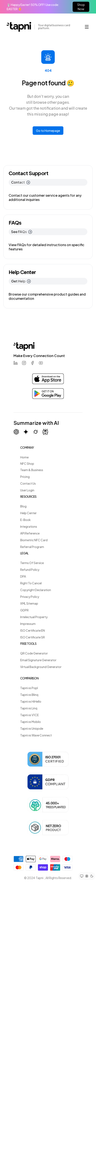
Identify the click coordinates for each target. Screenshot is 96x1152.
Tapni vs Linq (28, 708)
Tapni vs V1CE (29, 715)
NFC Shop (27, 463)
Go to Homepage (48, 130)
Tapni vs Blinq (29, 695)
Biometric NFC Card (34, 540)
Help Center (28, 513)
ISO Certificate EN (32, 630)
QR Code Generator (34, 653)
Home (24, 457)
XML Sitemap (29, 603)
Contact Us (28, 483)
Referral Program (32, 547)
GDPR (24, 610)
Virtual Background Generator (40, 667)
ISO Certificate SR (32, 637)
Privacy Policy (29, 596)
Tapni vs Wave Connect (36, 735)
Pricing (25, 477)
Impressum (28, 624)
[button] (86, 26)
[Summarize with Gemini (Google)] (26, 432)
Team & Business (31, 470)
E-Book (25, 520)
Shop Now (81, 7)
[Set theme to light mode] (86, 876)
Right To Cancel (31, 583)
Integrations (28, 526)
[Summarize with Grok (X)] (35, 432)
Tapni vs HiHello (30, 701)
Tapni (39, 878)
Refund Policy (29, 569)
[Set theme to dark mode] (91, 876)
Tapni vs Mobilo (30, 722)
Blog (23, 506)
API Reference (30, 533)
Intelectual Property (34, 617)
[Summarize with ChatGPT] (16, 432)
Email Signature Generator (38, 660)
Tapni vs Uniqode (31, 728)
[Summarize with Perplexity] (45, 432)
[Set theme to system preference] (81, 876)
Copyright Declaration (35, 590)
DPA (23, 576)
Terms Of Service (32, 563)
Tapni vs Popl (29, 688)
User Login (27, 490)
